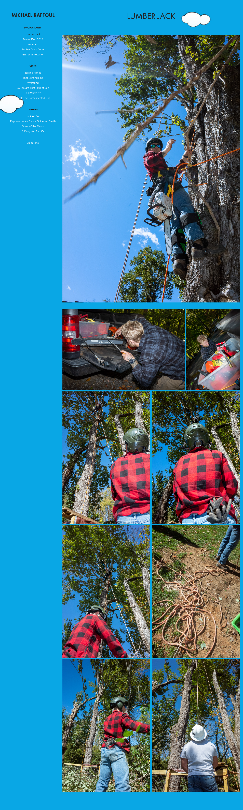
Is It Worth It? (32, 93)
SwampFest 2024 (33, 39)
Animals (33, 44)
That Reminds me (33, 78)
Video (33, 66)
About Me (33, 143)
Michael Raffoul (33, 15)
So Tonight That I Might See (33, 88)
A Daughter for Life (33, 131)
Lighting (33, 109)
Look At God (33, 116)
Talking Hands (33, 72)
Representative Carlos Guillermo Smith (33, 121)
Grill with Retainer (33, 54)
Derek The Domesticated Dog (33, 98)
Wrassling (33, 83)
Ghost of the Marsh (33, 126)
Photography (33, 27)
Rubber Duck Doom (33, 49)
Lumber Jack (32, 34)
